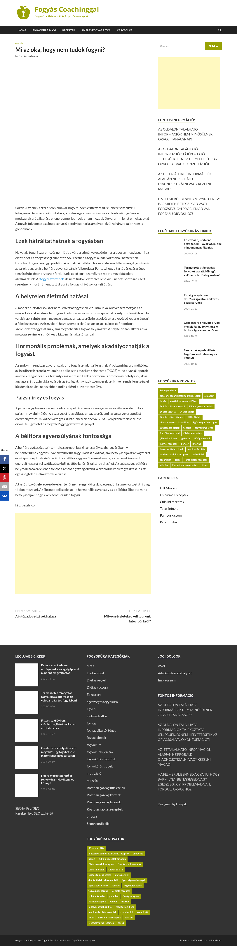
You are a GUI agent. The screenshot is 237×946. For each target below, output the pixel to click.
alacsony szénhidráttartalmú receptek (180, 395)
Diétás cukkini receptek (172, 406)
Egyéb (91, 709)
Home (22, 30)
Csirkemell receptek (174, 495)
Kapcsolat (124, 30)
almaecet (209, 395)
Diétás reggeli (97, 680)
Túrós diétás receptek (195, 459)
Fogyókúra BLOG (44, 30)
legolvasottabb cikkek (172, 449)
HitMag (216, 940)
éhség (205, 465)
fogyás (19, 43)
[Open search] (220, 30)
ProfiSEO (32, 808)
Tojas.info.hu (169, 508)
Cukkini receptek (172, 502)
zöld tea (164, 465)
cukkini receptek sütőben (183, 401)
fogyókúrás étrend (170, 433)
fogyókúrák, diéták (100, 752)
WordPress (200, 940)
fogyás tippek (96, 738)
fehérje (187, 427)
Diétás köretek (168, 411)
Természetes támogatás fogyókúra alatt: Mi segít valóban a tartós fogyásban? (202, 271)
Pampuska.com (171, 515)
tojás (177, 459)
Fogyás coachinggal (28, 56)
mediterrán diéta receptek (174, 454)
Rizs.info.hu (168, 522)
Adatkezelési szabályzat (175, 673)
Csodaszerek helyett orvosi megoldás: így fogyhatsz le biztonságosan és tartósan (202, 326)
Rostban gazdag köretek (104, 795)
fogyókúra (94, 745)
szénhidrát (165, 459)
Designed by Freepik (172, 804)
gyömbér (185, 438)
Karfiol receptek (168, 443)
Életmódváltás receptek (185, 465)
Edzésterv (94, 694)
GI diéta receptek (192, 433)
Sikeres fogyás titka (96, 30)
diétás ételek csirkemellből (174, 422)
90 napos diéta (168, 390)
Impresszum (167, 680)
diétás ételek (194, 417)
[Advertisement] (83, 553)
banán (163, 401)
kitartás (196, 443)
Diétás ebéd (95, 673)
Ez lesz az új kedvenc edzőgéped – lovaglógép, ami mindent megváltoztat (203, 243)
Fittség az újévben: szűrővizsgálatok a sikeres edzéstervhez (201, 298)
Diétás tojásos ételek (171, 417)
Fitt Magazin (169, 488)
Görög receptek (202, 438)
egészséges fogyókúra (102, 702)
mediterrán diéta (196, 449)
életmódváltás (97, 716)
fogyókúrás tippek (100, 766)
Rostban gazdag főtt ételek (106, 788)
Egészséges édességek (205, 422)
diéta (90, 666)
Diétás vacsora (97, 687)
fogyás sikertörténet (101, 730)
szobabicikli (198, 454)
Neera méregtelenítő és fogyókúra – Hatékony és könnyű (200, 354)
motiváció (94, 773)
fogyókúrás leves (204, 427)
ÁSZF (162, 666)
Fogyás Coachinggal (67, 9)
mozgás (92, 781)
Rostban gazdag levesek (104, 802)
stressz (92, 816)
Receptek (68, 30)
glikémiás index (168, 438)
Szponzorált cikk (98, 824)
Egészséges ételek (170, 427)
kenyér (185, 443)
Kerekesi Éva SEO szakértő (34, 813)
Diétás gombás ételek (201, 406)
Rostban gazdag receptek (105, 809)
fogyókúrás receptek (101, 759)
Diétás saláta (187, 411)
